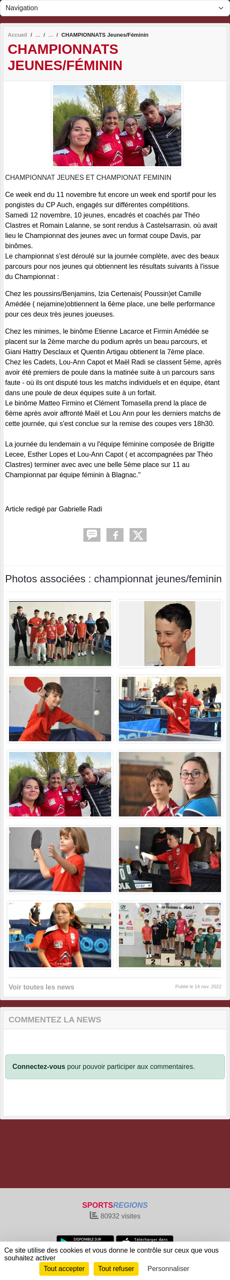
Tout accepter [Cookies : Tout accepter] (64, 1268)
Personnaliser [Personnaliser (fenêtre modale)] (168, 1268)
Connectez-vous (38, 1066)
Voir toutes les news (41, 987)
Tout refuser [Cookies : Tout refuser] (116, 1268)
